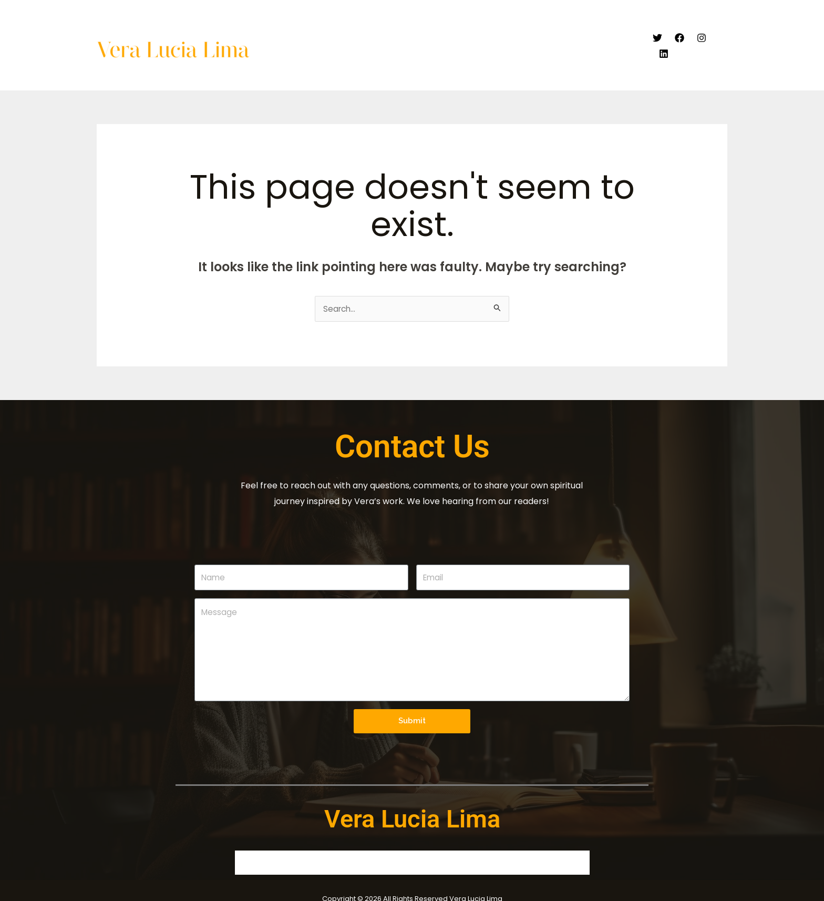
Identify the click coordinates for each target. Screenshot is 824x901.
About (364, 34)
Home (326, 34)
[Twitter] (656, 34)
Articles (496, 34)
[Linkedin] (722, 34)
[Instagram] (700, 34)
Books (538, 34)
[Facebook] (678, 34)
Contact (617, 34)
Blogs (575, 34)
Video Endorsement (429, 34)
